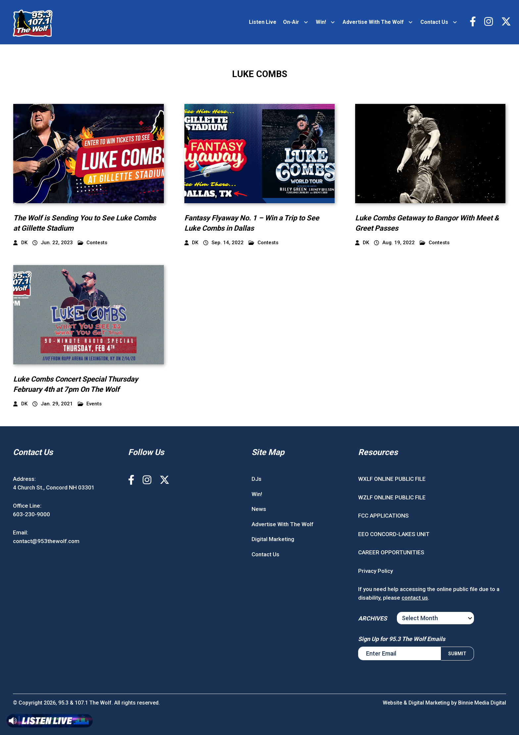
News (259, 509)
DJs (256, 479)
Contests (93, 242)
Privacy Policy (375, 571)
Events (90, 403)
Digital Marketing (273, 539)
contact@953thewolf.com (46, 541)
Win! (321, 22)
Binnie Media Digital (482, 703)
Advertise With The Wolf (373, 22)
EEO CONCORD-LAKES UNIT (394, 534)
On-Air (291, 22)
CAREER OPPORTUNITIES (391, 552)
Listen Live (262, 22)
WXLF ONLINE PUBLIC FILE (392, 479)
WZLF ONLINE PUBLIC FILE (392, 497)
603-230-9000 (31, 514)
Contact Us (434, 22)
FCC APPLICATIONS (383, 515)
